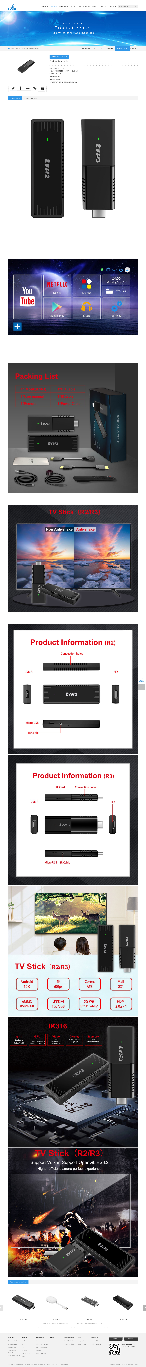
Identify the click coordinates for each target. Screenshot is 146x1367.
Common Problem (69, 1344)
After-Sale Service (69, 1341)
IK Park (73, 6)
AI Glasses (86, 48)
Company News (82, 1341)
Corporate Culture (13, 1344)
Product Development (42, 1341)
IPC (101, 48)
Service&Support (84, 6)
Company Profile (13, 1341)
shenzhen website (133, 1364)
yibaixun (124, 1364)
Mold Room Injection (42, 1344)
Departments (63, 6)
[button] (46, 89)
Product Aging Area (41, 1353)
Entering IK (44, 6)
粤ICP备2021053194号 (50, 1364)
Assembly (38, 1350)
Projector (110, 48)
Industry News (82, 1344)
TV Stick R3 (35, 48)
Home (12, 48)
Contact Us (102, 6)
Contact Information (97, 1341)
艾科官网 (114, 1338)
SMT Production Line (42, 1347)
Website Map (64, 1364)
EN (113, 6)
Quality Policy (12, 1347)
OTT (95, 48)
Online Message (96, 1344)
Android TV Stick (123, 48)
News (94, 6)
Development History (14, 1355)
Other (134, 48)
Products (54, 6)
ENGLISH (129, 1338)
